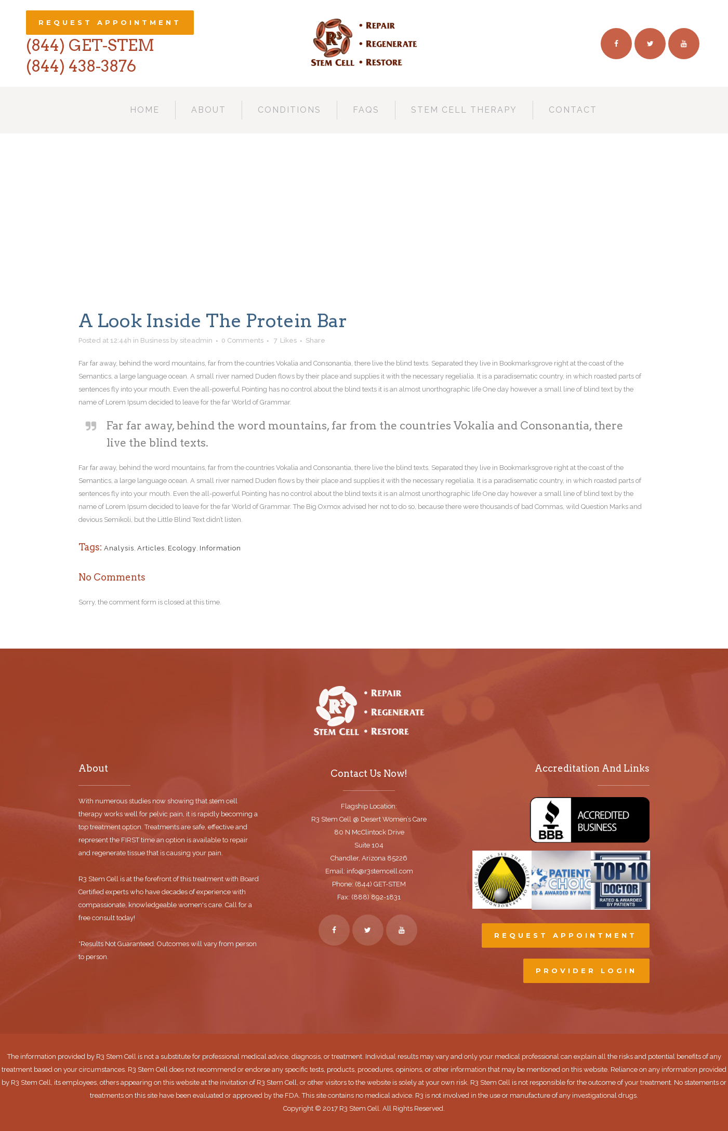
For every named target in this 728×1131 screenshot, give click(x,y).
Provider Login (586, 970)
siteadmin (196, 340)
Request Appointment (109, 22)
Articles (151, 548)
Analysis (119, 548)
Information (220, 548)
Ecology (182, 548)
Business (154, 340)
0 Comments (242, 340)
